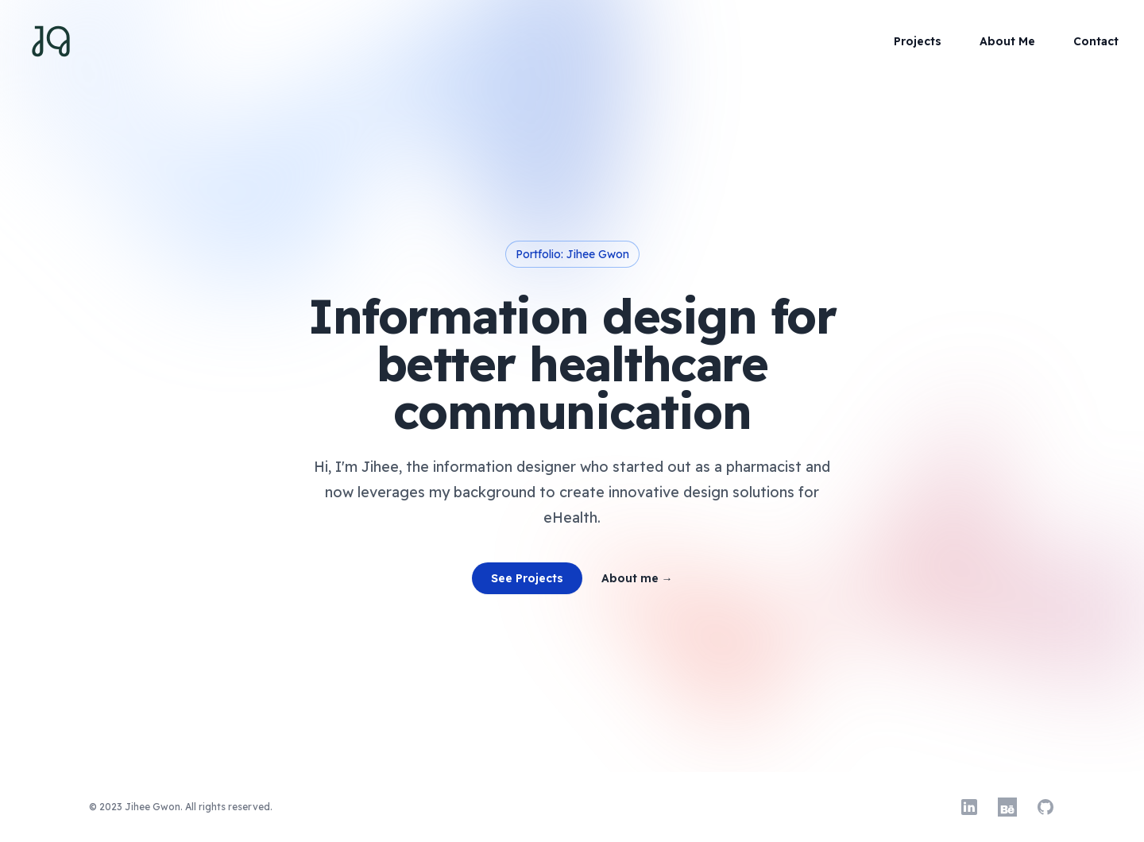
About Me (1007, 41)
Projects (917, 41)
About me (637, 578)
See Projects (527, 578)
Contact (1096, 41)
